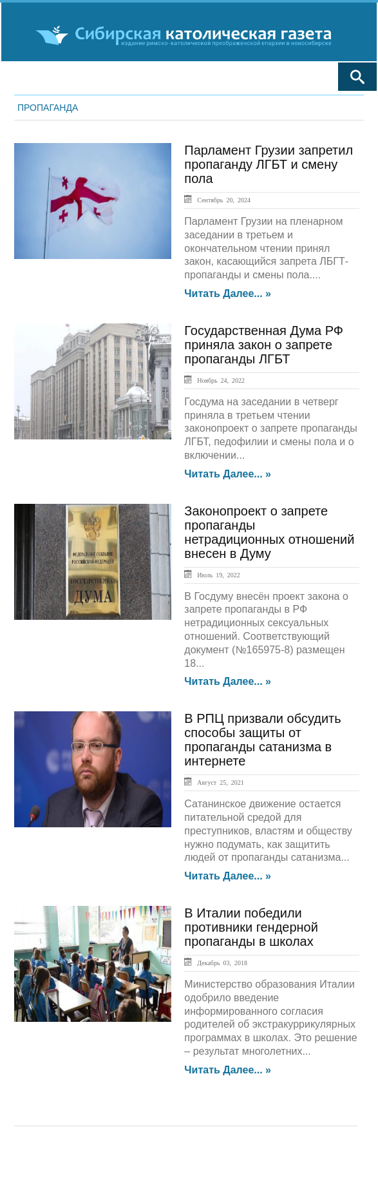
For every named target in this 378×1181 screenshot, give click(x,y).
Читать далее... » (227, 294)
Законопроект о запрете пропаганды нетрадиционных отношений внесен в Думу (269, 532)
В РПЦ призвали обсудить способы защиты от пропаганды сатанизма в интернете (262, 739)
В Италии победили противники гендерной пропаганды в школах (251, 927)
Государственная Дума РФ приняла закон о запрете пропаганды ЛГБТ (263, 344)
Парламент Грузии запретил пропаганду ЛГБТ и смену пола (268, 164)
